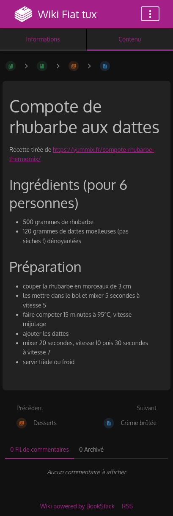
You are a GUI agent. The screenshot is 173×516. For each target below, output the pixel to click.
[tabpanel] (86, 472)
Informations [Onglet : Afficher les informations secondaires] (43, 39)
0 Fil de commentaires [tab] (39, 449)
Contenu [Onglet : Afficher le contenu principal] (129, 39)
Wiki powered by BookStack (77, 506)
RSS (127, 506)
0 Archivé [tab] (91, 449)
